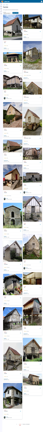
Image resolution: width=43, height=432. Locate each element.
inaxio (7, 97)
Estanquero (6, 264)
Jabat (24, 224)
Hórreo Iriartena (26, 97)
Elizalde (5, 155)
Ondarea (7, 4)
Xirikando (5, 135)
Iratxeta (25, 185)
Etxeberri (5, 373)
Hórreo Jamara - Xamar (27, 138)
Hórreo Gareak (26, 72)
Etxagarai (5, 332)
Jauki (24, 261)
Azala (4, 4)
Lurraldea (4, 12)
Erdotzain (5, 230)
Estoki (5, 297)
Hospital (25, 162)
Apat (5, 42)
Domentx (5, 130)
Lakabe (25, 328)
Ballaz (5, 91)
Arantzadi (5, 65)
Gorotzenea (6, 411)
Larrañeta (25, 364)
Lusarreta (25, 388)
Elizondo (5, 192)
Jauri (24, 287)
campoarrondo (6, 160)
